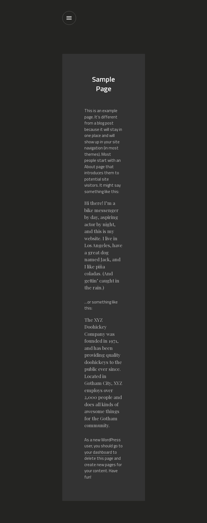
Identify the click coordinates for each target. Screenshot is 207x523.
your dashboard (98, 452)
